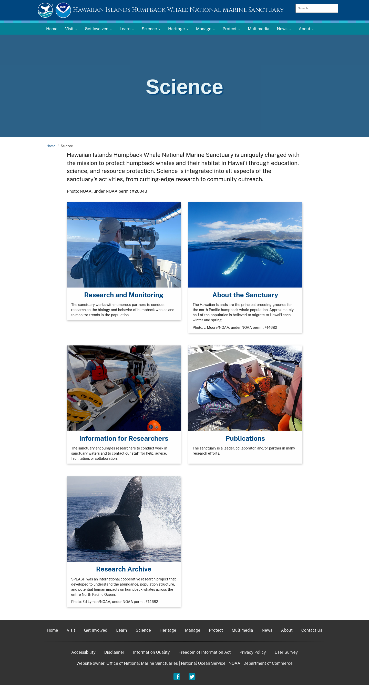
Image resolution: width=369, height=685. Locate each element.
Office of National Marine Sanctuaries (142, 663)
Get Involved (95, 630)
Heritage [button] (178, 28)
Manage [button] (205, 28)
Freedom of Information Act (204, 652)
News (267, 630)
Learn (121, 630)
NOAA (234, 663)
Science (143, 630)
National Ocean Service (203, 663)
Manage (192, 630)
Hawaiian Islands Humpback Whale (178, 10)
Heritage (168, 630)
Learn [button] (127, 28)
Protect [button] (231, 28)
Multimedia (258, 28)
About (286, 630)
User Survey (286, 652)
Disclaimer (114, 652)
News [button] (284, 28)
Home (51, 28)
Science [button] (151, 28)
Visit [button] (71, 28)
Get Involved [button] (98, 28)
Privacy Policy (252, 652)
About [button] (306, 28)
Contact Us (311, 630)
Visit (71, 630)
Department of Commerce (268, 663)
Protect (216, 630)
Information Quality (151, 652)
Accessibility (83, 652)
